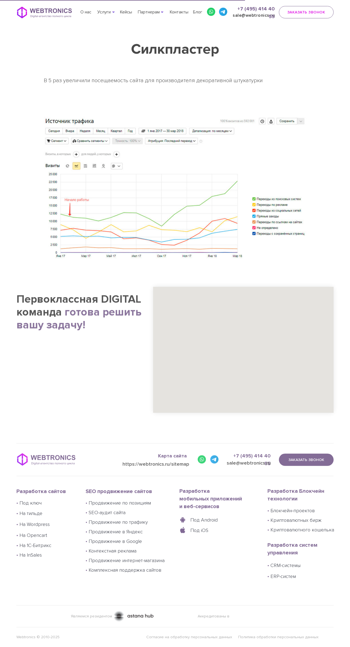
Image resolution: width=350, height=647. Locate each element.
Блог (197, 12)
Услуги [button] (104, 12)
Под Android (204, 520)
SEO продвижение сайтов (119, 491)
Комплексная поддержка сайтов (123, 570)
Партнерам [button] (149, 12)
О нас (85, 12)
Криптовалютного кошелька (300, 530)
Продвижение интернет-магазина (125, 560)
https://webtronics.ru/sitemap (155, 478)
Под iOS (199, 530)
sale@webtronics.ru (249, 475)
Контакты (179, 12)
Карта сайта (172, 468)
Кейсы (126, 12)
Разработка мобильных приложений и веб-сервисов (210, 499)
